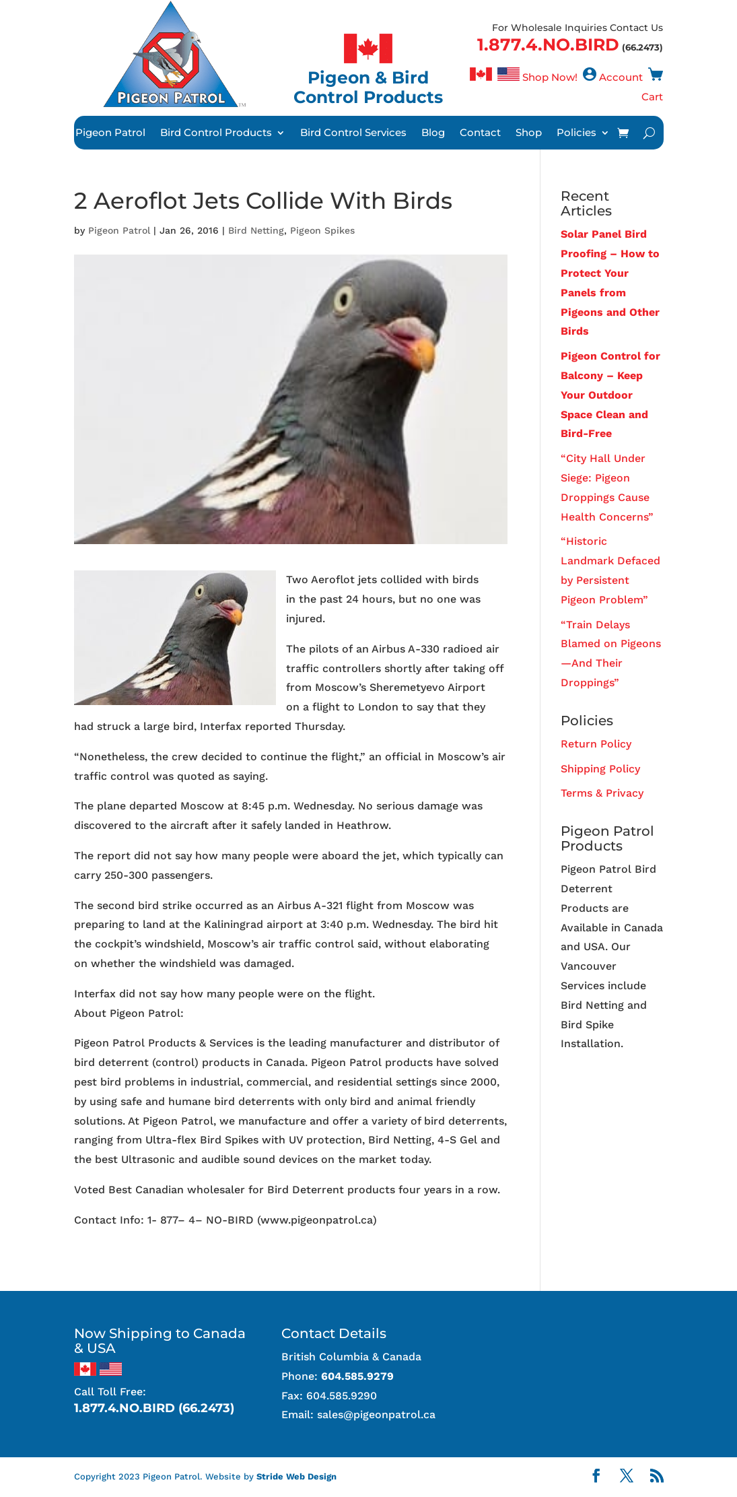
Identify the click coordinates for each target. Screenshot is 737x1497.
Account (621, 77)
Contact (480, 133)
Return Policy (596, 743)
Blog (433, 133)
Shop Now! (549, 77)
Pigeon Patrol (110, 133)
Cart (652, 96)
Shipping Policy (600, 768)
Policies (576, 133)
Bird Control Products (216, 133)
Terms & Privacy (602, 793)
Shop (529, 133)
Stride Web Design (296, 1476)
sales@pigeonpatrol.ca (376, 1414)
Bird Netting (256, 230)
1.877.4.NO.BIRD (548, 44)
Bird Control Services (353, 133)
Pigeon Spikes (322, 230)
